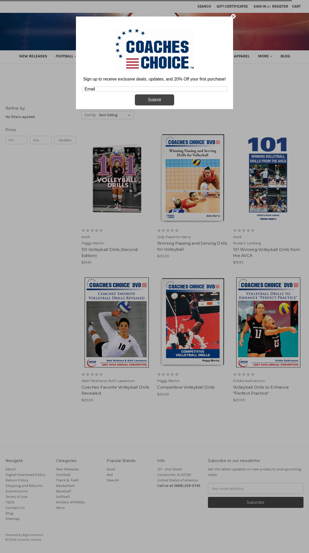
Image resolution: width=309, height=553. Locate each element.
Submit (154, 100)
